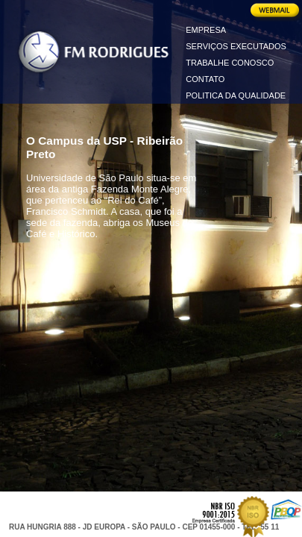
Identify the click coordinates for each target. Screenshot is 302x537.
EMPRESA (206, 29)
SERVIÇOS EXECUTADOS (236, 46)
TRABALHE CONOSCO (230, 62)
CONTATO (205, 79)
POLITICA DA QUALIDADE (236, 95)
